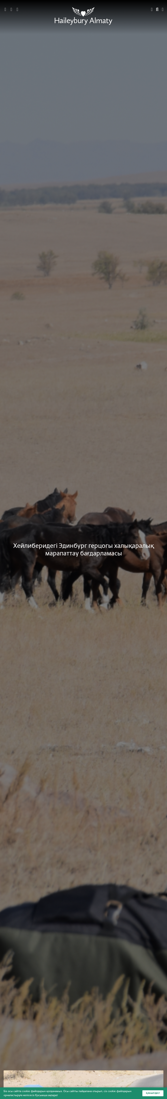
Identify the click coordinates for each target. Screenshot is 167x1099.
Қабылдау (153, 1093)
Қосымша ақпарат (46, 1095)
